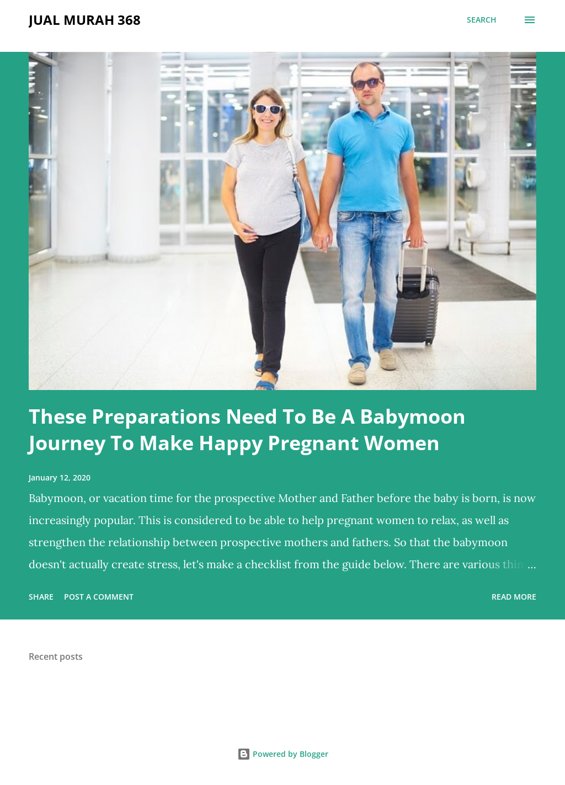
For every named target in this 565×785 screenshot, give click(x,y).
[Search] (482, 19)
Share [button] (41, 596)
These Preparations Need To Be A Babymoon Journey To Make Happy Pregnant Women (247, 429)
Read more (514, 596)
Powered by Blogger (282, 754)
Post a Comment (99, 596)
